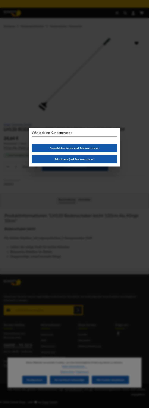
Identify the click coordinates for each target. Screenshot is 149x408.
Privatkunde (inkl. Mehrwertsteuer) (74, 159)
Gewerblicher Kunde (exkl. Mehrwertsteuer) (74, 148)
